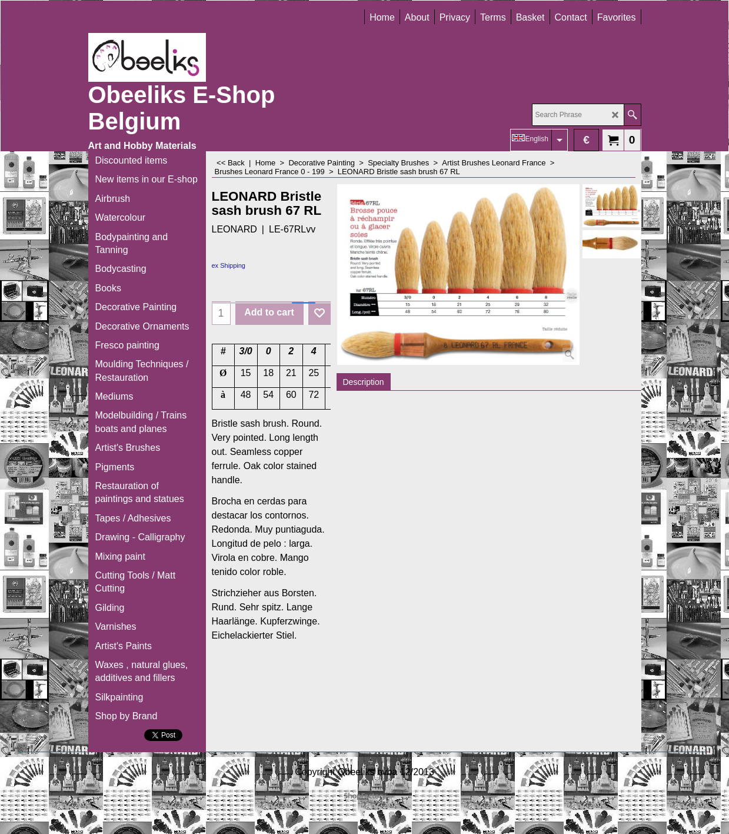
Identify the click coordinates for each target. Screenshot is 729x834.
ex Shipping (229, 265)
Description (363, 382)
